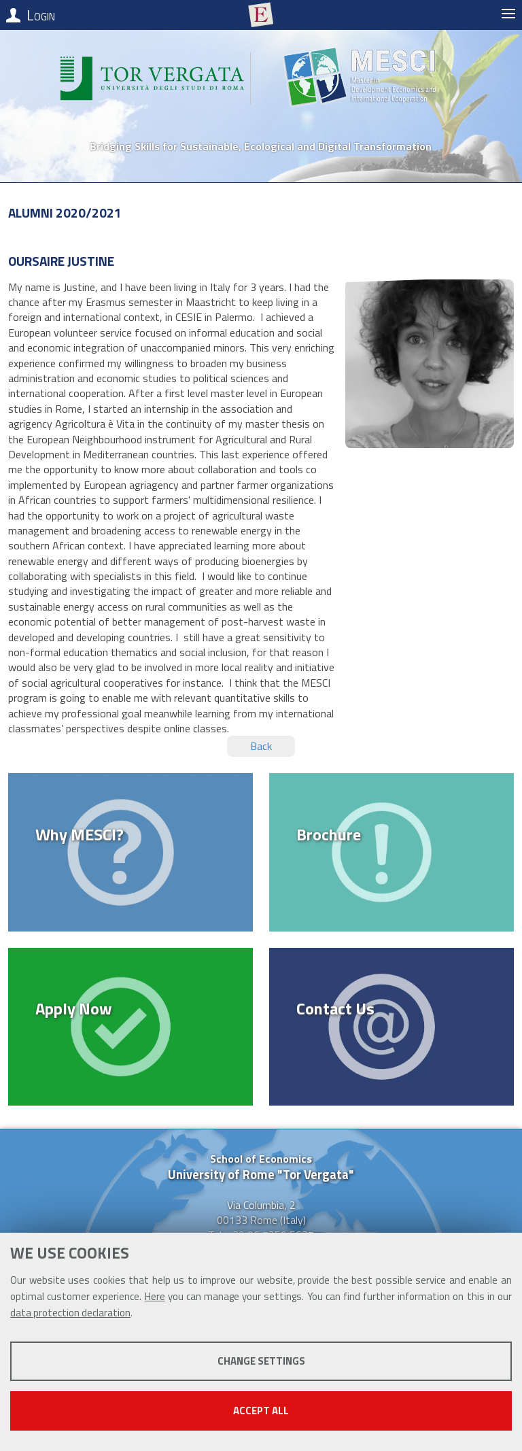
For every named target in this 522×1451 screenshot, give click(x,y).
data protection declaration (70, 1312)
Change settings (261, 1361)
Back (261, 746)
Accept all (261, 1410)
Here (155, 1296)
